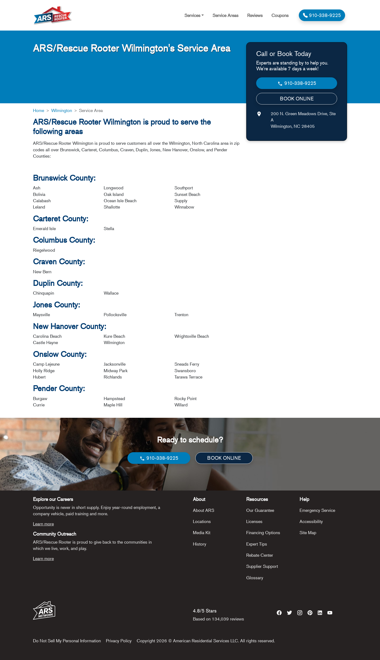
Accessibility (311, 521)
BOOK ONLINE (297, 99)
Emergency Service (317, 510)
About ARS (203, 510)
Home (38, 110)
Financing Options (263, 532)
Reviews (255, 15)
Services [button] (192, 15)
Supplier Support (262, 566)
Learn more (43, 523)
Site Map (308, 532)
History (199, 544)
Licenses (254, 521)
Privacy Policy (119, 640)
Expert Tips (256, 544)
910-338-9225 (296, 83)
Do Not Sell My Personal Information (67, 640)
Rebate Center (259, 555)
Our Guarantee (260, 510)
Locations (202, 521)
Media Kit (201, 532)
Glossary (254, 577)
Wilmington (61, 110)
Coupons (280, 15)
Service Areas (225, 15)
